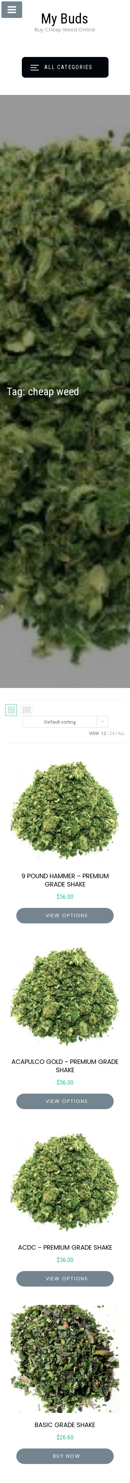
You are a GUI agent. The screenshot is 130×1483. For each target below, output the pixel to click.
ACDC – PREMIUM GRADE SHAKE (65, 1247)
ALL (121, 733)
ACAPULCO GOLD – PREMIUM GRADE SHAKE (65, 1065)
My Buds (64, 19)
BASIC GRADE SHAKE (65, 1425)
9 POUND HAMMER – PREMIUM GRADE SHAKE (65, 880)
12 (103, 733)
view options (67, 915)
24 (112, 733)
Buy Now (66, 1456)
